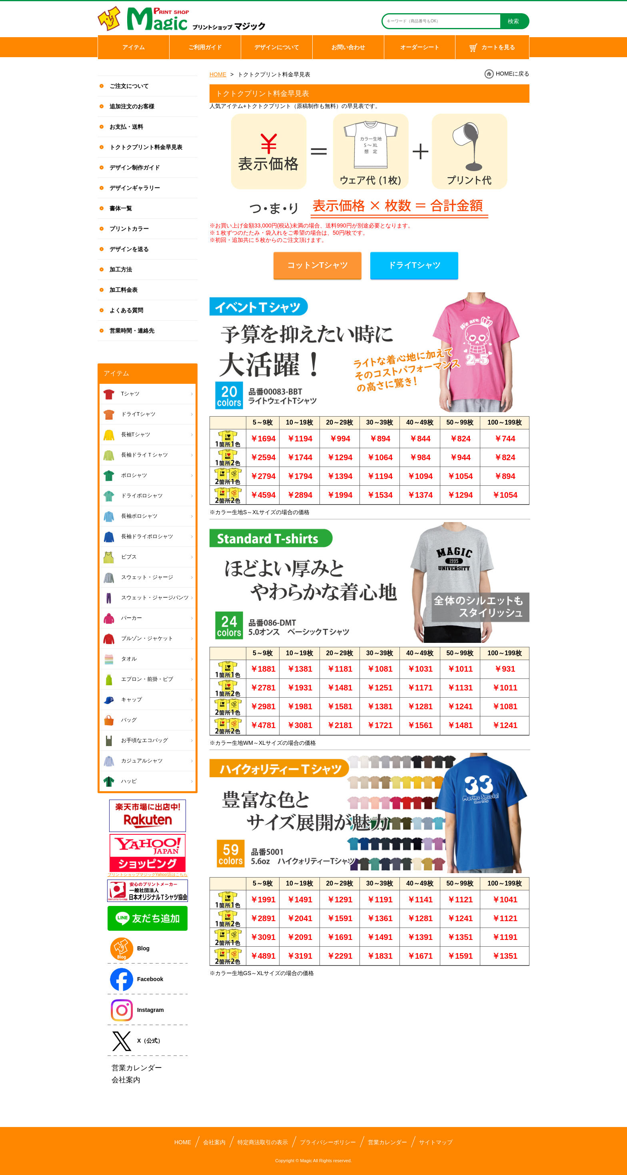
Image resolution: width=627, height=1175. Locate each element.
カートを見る (492, 48)
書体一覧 (121, 208)
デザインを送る (129, 249)
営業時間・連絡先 (132, 330)
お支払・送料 (126, 127)
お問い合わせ (348, 47)
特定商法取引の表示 (263, 1142)
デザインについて (276, 47)
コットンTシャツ (317, 265)
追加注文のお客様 (132, 106)
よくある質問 (126, 310)
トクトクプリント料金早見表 (146, 147)
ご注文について (129, 86)
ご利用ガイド (205, 47)
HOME (218, 74)
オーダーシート (419, 47)
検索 (513, 21)
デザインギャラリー (135, 188)
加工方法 (121, 269)
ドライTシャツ (414, 265)
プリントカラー (129, 228)
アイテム (133, 47)
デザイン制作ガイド (135, 167)
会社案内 (214, 1142)
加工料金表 (124, 290)
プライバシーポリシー (328, 1142)
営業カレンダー (387, 1142)
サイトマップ (436, 1142)
